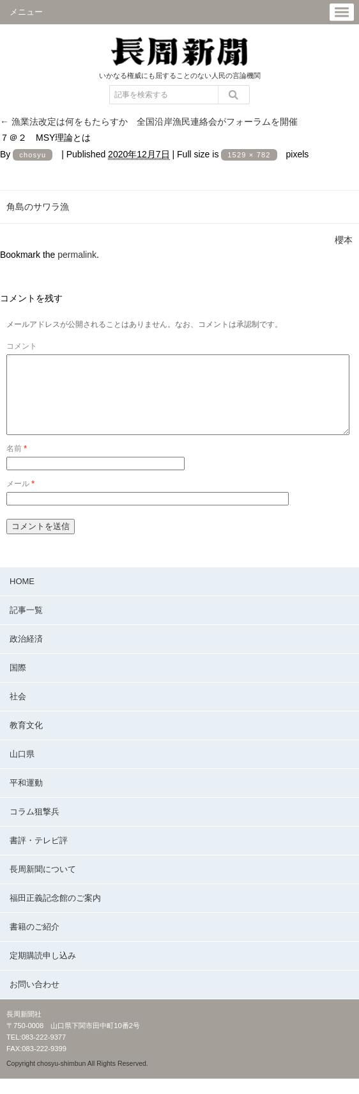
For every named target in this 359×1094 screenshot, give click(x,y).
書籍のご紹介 (34, 942)
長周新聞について (43, 884)
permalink (76, 255)
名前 (16, 463)
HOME (22, 596)
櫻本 (344, 240)
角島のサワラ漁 (37, 207)
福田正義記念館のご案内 (55, 913)
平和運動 (26, 798)
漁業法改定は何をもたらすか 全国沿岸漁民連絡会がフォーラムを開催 (149, 121)
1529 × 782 (248, 155)
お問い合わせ (34, 999)
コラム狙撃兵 (34, 827)
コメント (21, 346)
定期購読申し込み (43, 971)
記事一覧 (26, 625)
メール (20, 499)
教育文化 (26, 740)
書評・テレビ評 (39, 855)
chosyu (32, 155)
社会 (18, 712)
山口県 (22, 769)
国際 (18, 683)
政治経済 (26, 654)
